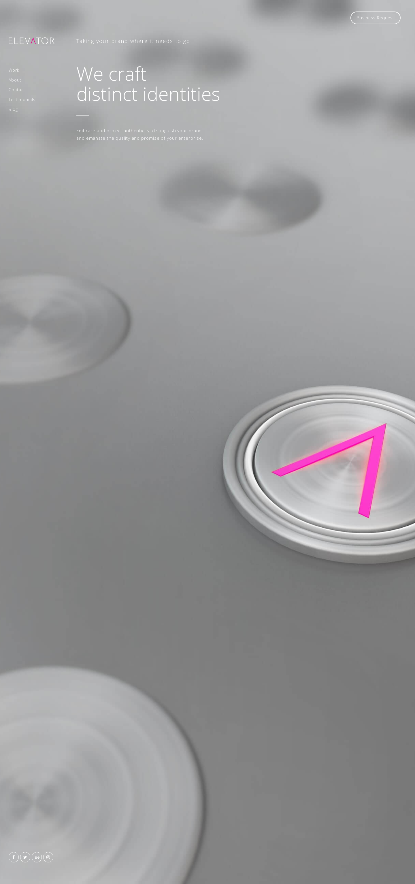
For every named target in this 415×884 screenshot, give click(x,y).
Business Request (375, 17)
